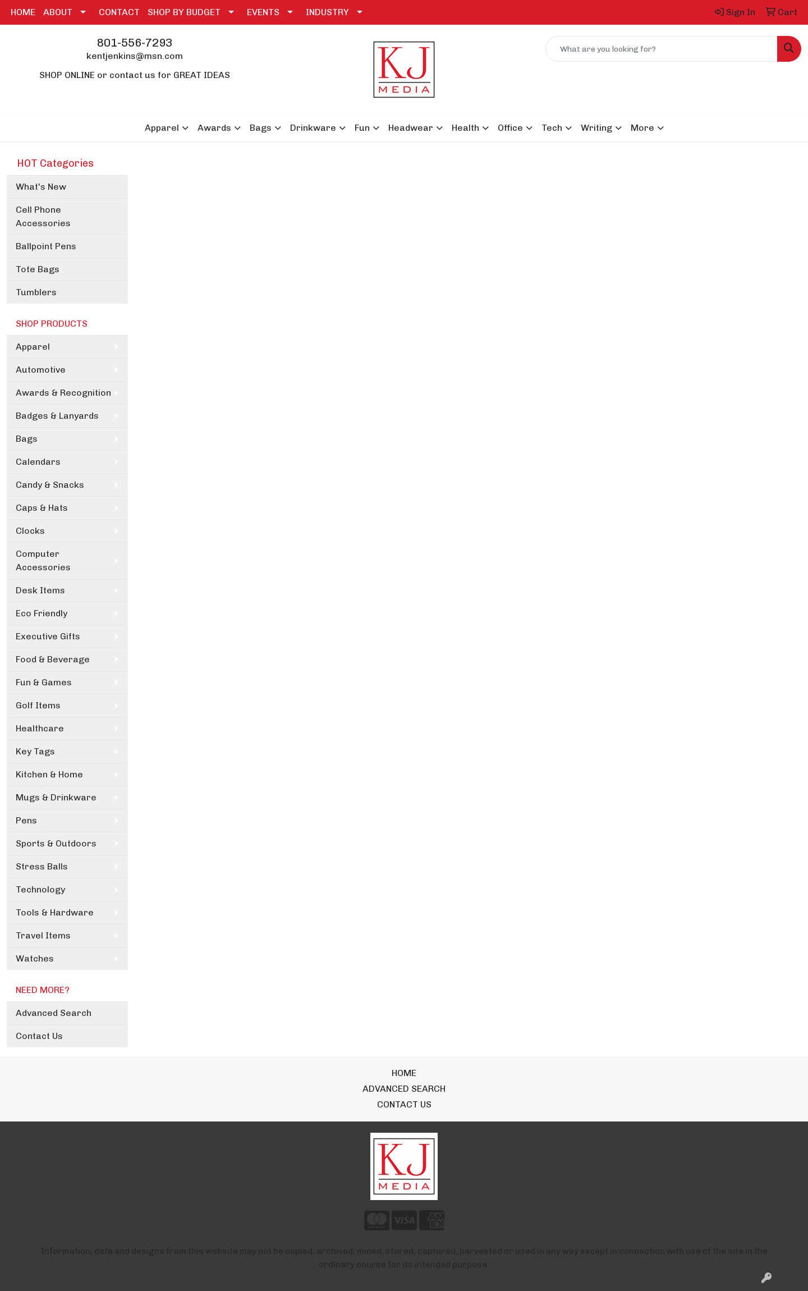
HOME (23, 12)
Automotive (41, 369)
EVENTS (263, 12)
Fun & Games (44, 682)
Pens (26, 820)
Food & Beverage (53, 659)
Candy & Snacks (50, 484)
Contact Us (39, 1036)
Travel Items (43, 935)
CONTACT (119, 12)
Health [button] (465, 127)
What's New (41, 186)
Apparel (33, 346)
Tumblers (36, 292)
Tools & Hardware (55, 912)
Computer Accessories (43, 560)
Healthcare (40, 728)
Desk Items (40, 590)
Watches (35, 958)
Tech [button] (551, 127)
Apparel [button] (162, 127)
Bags (27, 438)
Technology (40, 889)
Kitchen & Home (49, 774)
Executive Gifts (48, 636)
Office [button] (510, 127)
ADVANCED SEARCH (404, 1088)
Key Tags (35, 751)
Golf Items (38, 705)
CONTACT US (404, 1104)
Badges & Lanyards (57, 415)
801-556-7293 (134, 42)
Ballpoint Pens (46, 246)
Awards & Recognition (63, 392)
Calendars (38, 461)
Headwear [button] (410, 127)
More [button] (642, 127)
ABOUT (57, 12)
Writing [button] (596, 127)
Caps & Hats (42, 507)
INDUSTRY (327, 12)
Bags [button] (261, 127)
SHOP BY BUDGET (184, 12)
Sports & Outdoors (56, 843)
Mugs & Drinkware (56, 797)
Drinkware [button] (313, 127)
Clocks (30, 530)
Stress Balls (42, 866)
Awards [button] (214, 127)
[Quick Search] (661, 49)
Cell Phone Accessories (43, 216)
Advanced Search (53, 1013)
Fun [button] (362, 127)
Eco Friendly (41, 613)
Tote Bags (37, 269)
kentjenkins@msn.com (134, 56)
